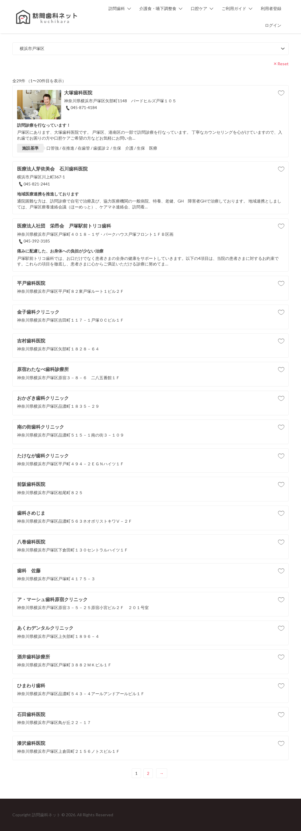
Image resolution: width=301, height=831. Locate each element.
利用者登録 (271, 8)
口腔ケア (199, 8)
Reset (283, 63)
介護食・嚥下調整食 (157, 8)
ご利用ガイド (234, 8)
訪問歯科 (116, 8)
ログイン (273, 25)
